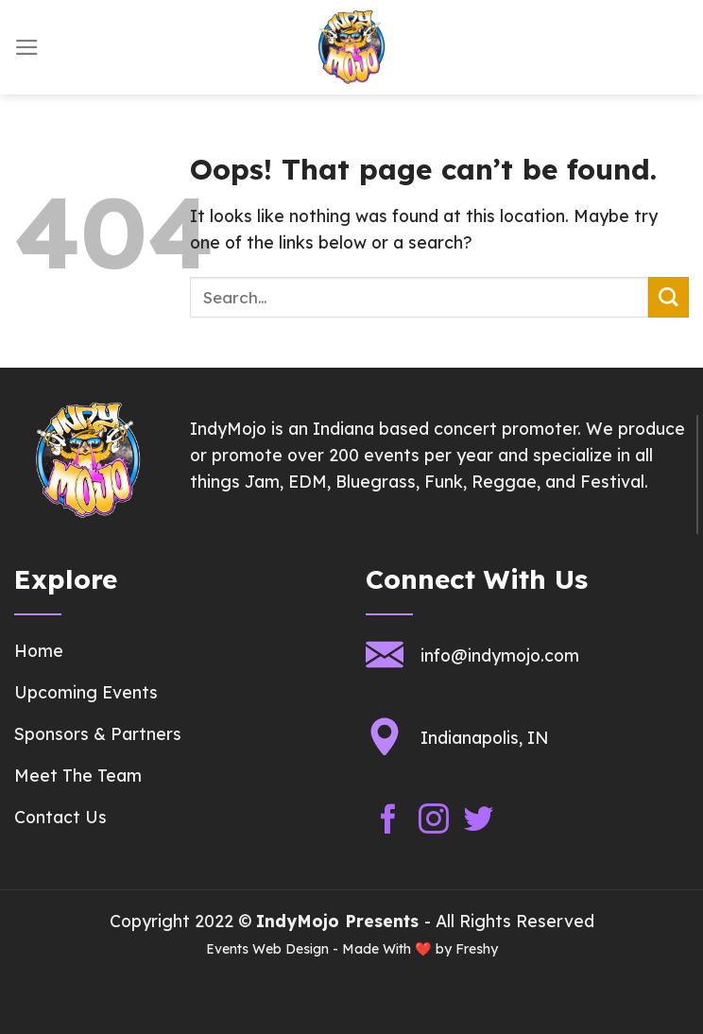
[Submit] (668, 297)
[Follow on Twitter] (479, 820)
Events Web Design (267, 948)
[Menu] (27, 47)
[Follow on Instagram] (434, 820)
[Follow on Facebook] (388, 820)
